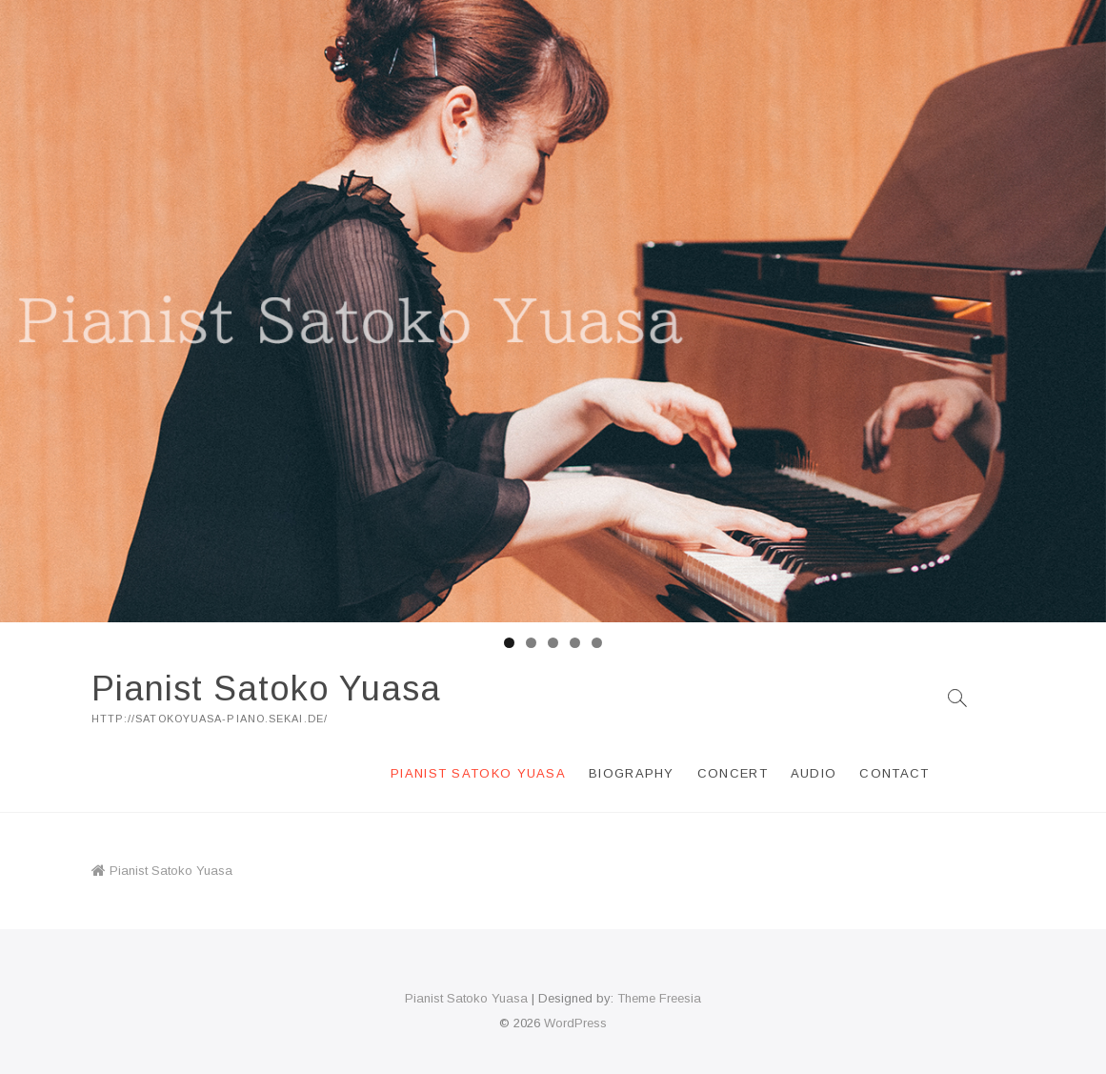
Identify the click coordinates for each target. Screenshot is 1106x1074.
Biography (631, 773)
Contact (894, 773)
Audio (814, 773)
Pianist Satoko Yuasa (266, 688)
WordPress (575, 1023)
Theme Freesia (659, 998)
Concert (732, 773)
